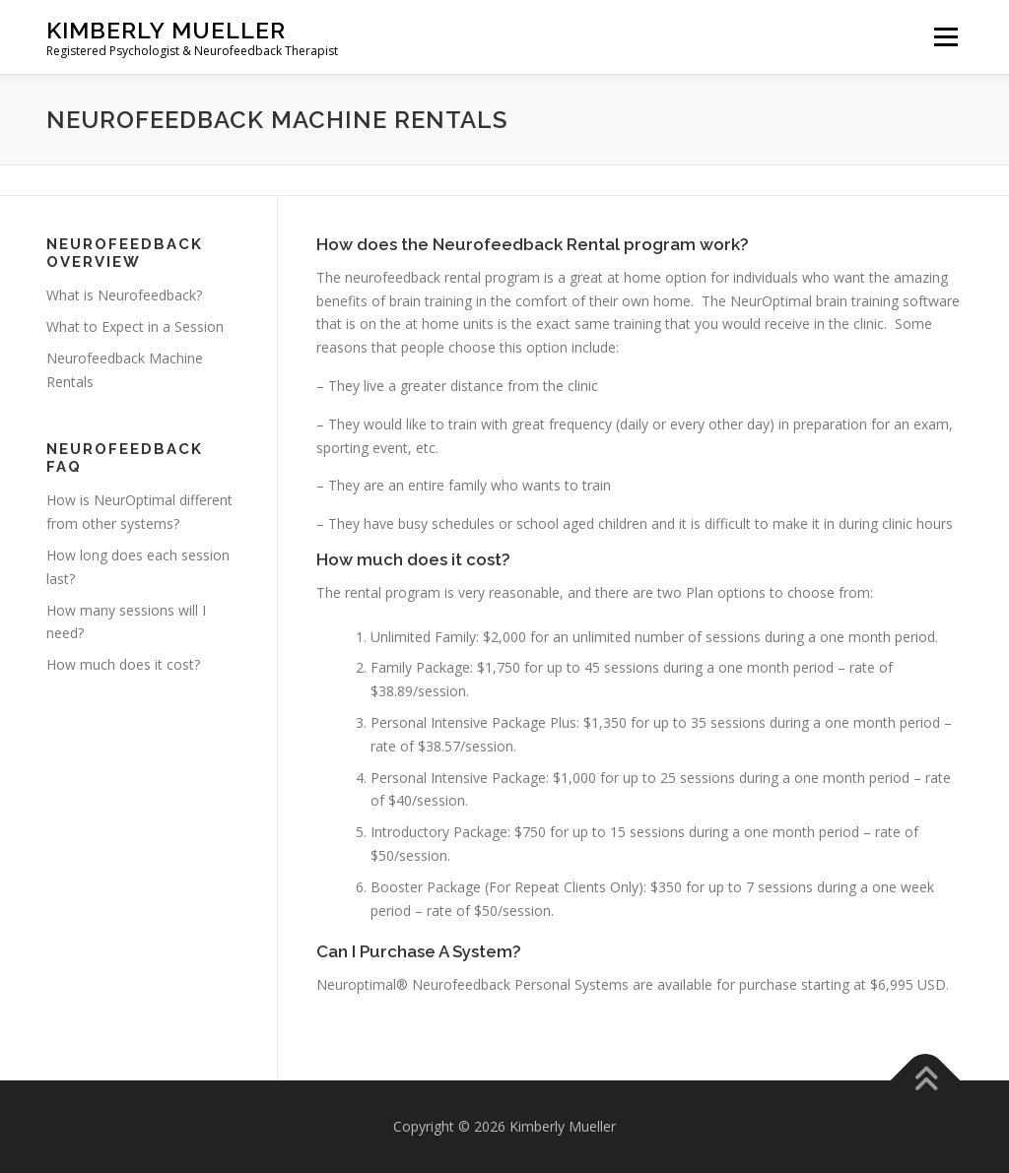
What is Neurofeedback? (124, 295)
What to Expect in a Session (135, 326)
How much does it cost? (123, 664)
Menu (945, 37)
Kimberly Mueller (166, 30)
